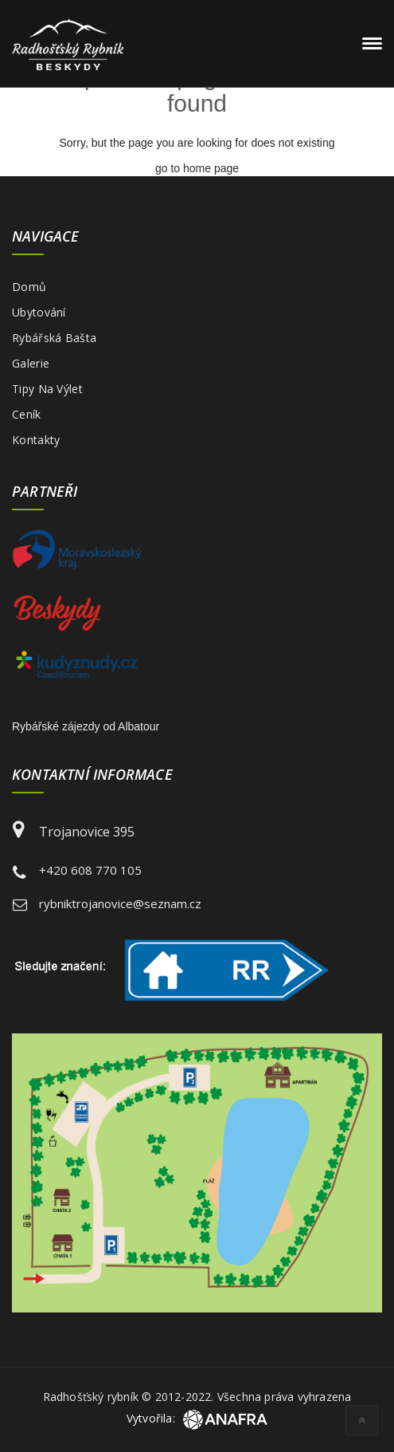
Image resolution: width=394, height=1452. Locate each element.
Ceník (26, 414)
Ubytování (39, 312)
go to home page (197, 168)
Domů (29, 286)
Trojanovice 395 (87, 831)
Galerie (30, 363)
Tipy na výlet (47, 388)
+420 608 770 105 (90, 870)
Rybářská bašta (54, 337)
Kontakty (36, 439)
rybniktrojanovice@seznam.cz (120, 903)
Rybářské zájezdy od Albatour (85, 726)
